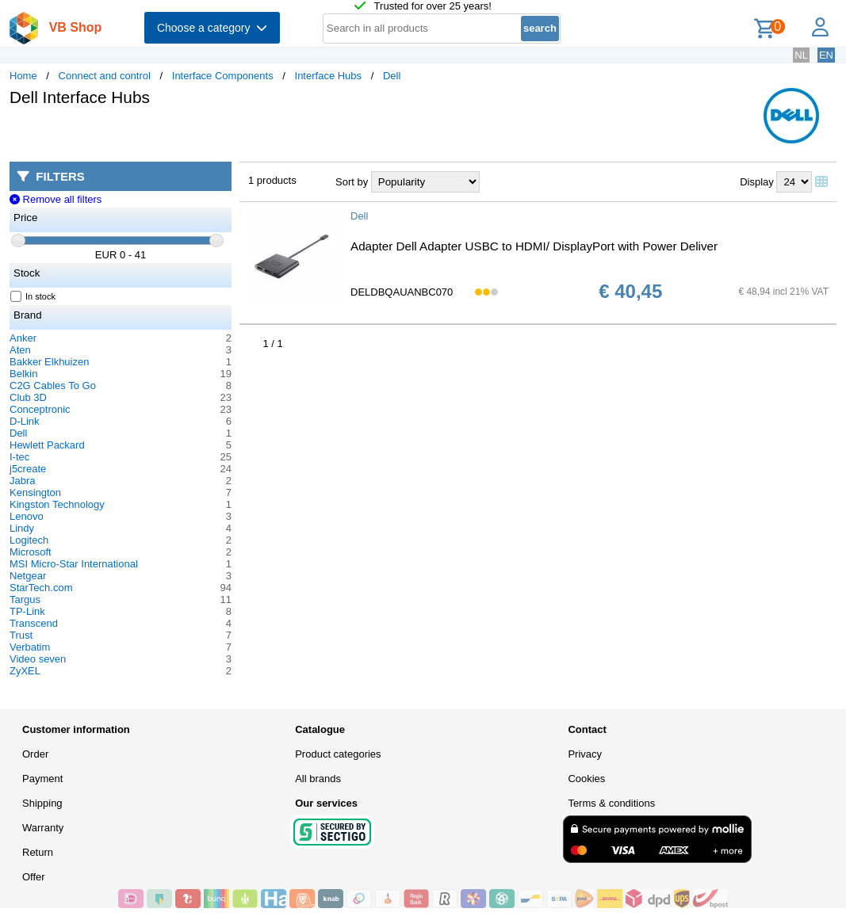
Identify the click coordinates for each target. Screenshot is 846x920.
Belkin (23, 374)
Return (37, 852)
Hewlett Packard (47, 445)
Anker (23, 338)
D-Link (25, 421)
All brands (318, 778)
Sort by (351, 182)
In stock (33, 296)
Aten (20, 350)
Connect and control (105, 76)
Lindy (22, 528)
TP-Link (27, 611)
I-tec (19, 457)
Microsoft (31, 552)
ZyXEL (25, 671)
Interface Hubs (328, 76)
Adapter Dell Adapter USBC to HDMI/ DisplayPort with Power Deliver (534, 246)
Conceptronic (40, 409)
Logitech (29, 540)
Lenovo (27, 516)
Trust (21, 635)
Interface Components (223, 76)
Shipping (42, 803)
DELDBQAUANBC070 (401, 292)
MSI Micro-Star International (74, 564)
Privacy (585, 754)
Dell (391, 76)
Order (35, 754)
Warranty (42, 828)
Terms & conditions (611, 803)
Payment (42, 778)
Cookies (586, 778)
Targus (25, 599)
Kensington (35, 492)
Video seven (38, 659)
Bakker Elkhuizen (49, 362)
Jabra (23, 481)
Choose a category (212, 27)
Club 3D (28, 397)
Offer (33, 877)
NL (801, 55)
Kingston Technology (57, 504)
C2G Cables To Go (53, 385)
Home (23, 76)
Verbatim (30, 647)
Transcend (34, 623)
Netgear (28, 576)
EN (826, 55)
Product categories (338, 754)
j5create (28, 469)
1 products (272, 180)
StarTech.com (41, 588)
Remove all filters (55, 199)
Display (757, 182)
